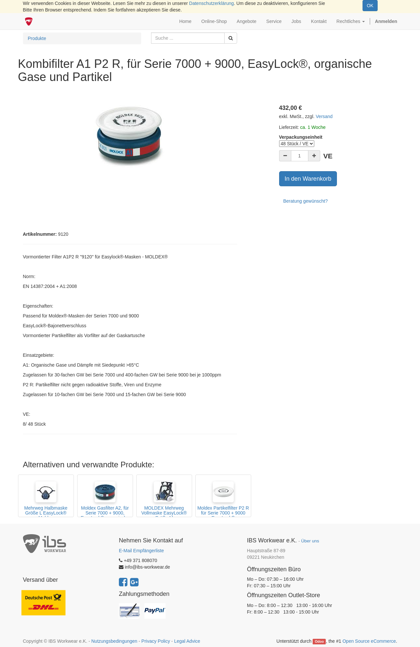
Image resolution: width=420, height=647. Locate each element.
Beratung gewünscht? (305, 201)
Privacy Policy (156, 641)
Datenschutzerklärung (211, 3)
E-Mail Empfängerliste (141, 550)
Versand (324, 116)
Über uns (310, 540)
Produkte (37, 38)
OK (370, 5)
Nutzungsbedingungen (114, 641)
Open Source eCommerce (369, 641)
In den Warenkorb (308, 178)
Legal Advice (187, 641)
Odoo (319, 641)
